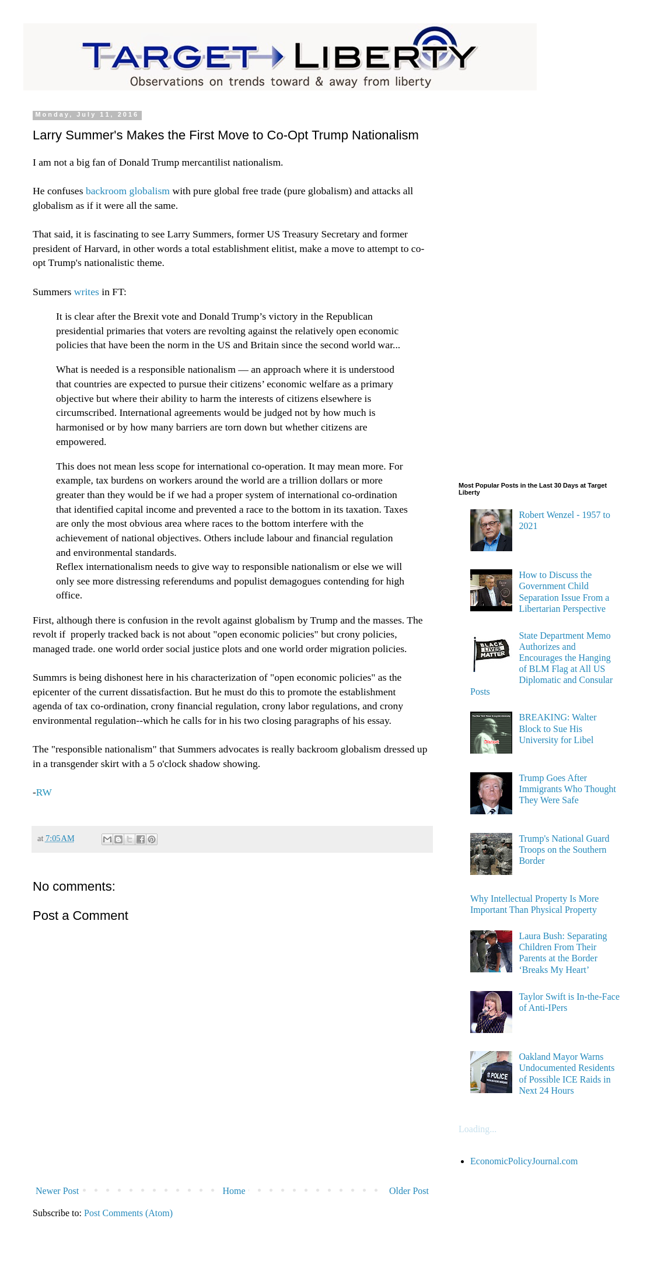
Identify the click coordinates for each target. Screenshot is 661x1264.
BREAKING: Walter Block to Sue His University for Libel (557, 728)
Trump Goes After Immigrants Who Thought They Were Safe (567, 789)
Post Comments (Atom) (128, 1213)
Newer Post (57, 1191)
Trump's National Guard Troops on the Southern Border (564, 850)
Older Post (409, 1191)
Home (234, 1191)
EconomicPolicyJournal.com (524, 1161)
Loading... (477, 1129)
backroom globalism (128, 191)
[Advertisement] (505, 286)
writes (85, 291)
